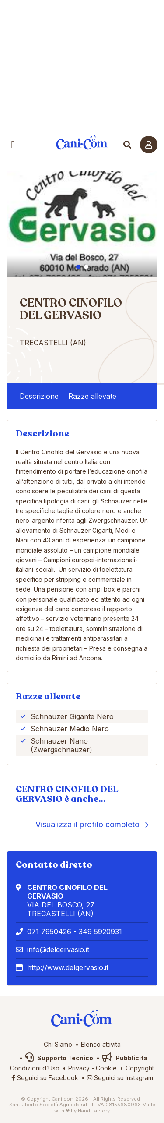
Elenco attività (101, 1044)
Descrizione (39, 396)
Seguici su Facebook (44, 1077)
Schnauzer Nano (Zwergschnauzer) (61, 745)
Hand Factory (94, 1111)
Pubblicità (124, 1058)
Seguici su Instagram (120, 1077)
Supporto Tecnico (59, 1058)
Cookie (106, 1068)
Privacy (79, 1068)
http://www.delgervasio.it (67, 967)
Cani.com (82, 142)
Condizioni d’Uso (34, 1068)
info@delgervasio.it (58, 949)
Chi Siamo (58, 1044)
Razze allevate (92, 396)
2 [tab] (86, 267)
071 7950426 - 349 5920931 (74, 931)
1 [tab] (78, 267)
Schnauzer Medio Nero (70, 728)
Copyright (140, 1068)
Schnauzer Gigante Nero (72, 716)
